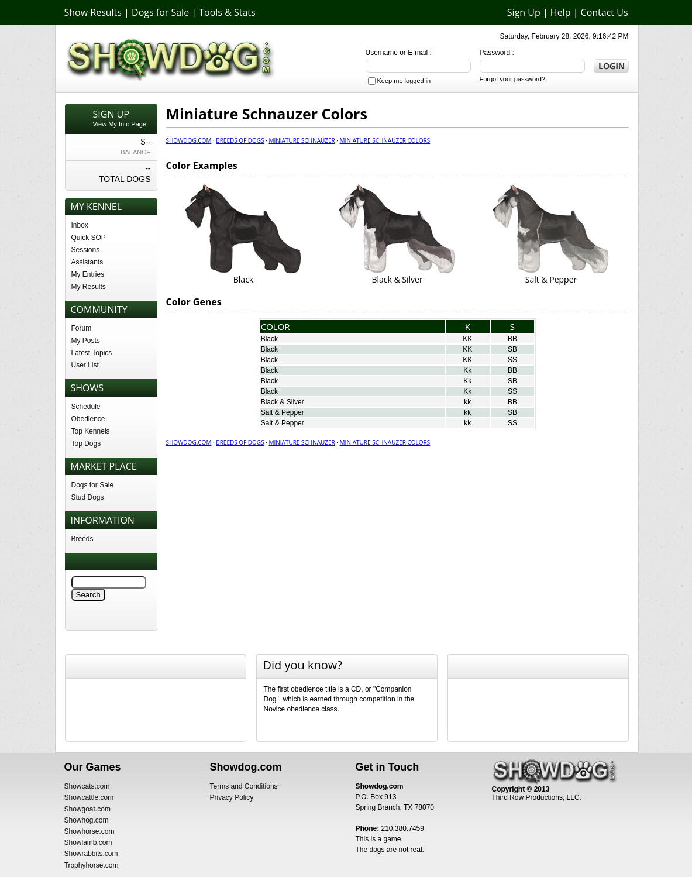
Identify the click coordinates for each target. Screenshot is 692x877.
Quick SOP (88, 237)
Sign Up (523, 12)
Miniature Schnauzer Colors (385, 140)
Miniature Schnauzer (301, 140)
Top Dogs (86, 443)
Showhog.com (86, 820)
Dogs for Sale (160, 12)
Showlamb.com (88, 842)
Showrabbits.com (91, 854)
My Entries (88, 274)
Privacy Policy (232, 797)
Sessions (85, 250)
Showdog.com (189, 140)
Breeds (82, 539)
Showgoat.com (87, 809)
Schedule (86, 407)
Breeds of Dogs (240, 140)
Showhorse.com (89, 831)
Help (560, 12)
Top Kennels (90, 431)
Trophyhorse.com (91, 865)
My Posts (85, 340)
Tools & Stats (227, 12)
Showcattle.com (89, 797)
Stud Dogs (87, 497)
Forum (81, 328)
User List (85, 365)
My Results (88, 287)
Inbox (79, 225)
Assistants (87, 262)
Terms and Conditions (244, 786)
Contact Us (604, 12)
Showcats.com (87, 786)
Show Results (93, 12)
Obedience (88, 419)
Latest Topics (91, 353)
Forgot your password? (513, 78)
